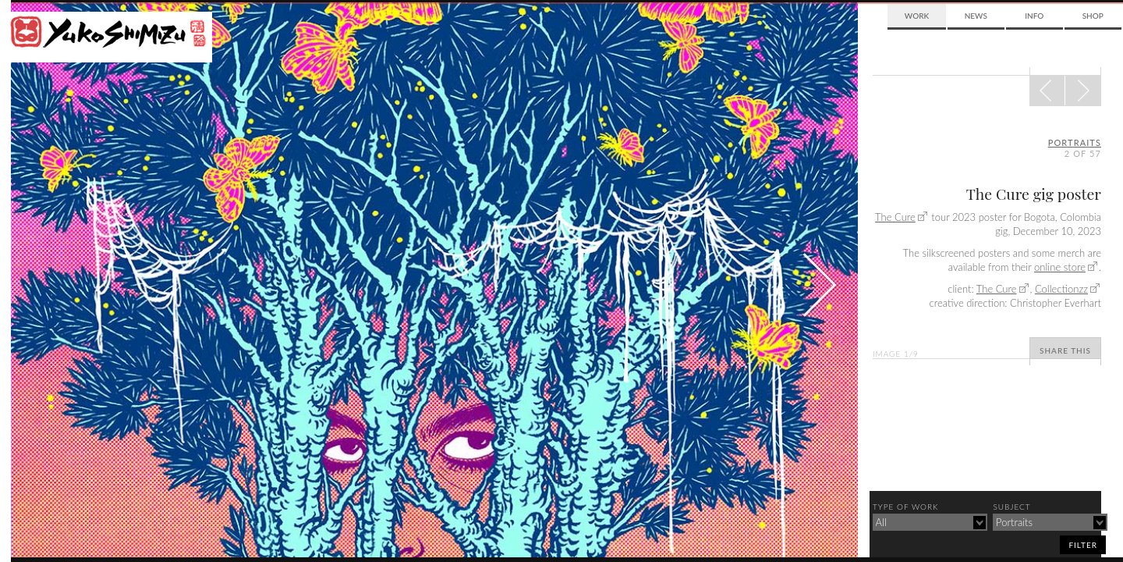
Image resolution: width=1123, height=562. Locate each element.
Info (1034, 15)
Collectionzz (1061, 289)
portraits (1074, 142)
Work (917, 15)
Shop (1093, 15)
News (976, 15)
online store (1060, 267)
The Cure (895, 217)
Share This (1065, 350)
